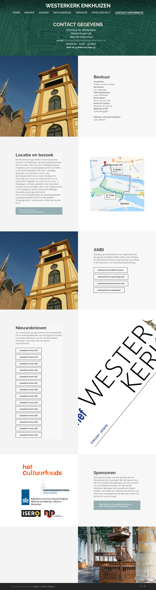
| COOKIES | (43, 587)
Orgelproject (101, 12)
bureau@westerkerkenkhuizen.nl (85, 40)
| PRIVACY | (51, 587)
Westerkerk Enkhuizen (78, 5)
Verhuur (81, 12)
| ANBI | (35, 587)
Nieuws (29, 12)
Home (16, 12)
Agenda (44, 12)
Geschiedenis (62, 12)
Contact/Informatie (129, 12)
